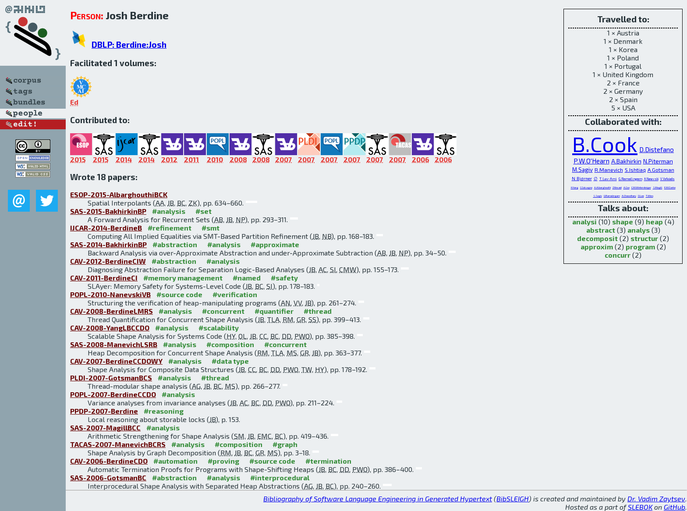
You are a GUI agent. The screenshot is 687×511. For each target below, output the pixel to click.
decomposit (597, 238)
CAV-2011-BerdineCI (104, 277)
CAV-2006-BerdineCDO (109, 461)
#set (203, 211)
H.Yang (574, 187)
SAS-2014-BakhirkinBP (108, 244)
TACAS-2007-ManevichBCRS (118, 444)
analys (638, 230)
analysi (584, 221)
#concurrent (223, 311)
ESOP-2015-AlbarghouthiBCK (118, 194)
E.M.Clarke (670, 187)
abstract (600, 230)
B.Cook (604, 143)
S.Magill (657, 187)
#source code (179, 294)
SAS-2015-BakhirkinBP (108, 211)
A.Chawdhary (629, 195)
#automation (175, 461)
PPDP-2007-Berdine (104, 411)
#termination (328, 461)
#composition (230, 344)
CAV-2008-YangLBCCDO (109, 327)
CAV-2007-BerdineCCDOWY (116, 361)
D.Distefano (656, 149)
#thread (318, 311)
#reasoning (164, 411)
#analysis (168, 211)
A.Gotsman (661, 170)
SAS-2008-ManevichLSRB (113, 344)
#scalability (218, 327)
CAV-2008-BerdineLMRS (111, 311)
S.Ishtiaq (635, 170)
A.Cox (626, 187)
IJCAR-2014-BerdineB (106, 228)
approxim (597, 246)
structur (644, 238)
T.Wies (649, 195)
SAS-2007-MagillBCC (105, 427)
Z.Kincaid (617, 187)
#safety (284, 277)
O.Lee (641, 195)
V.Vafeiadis (667, 179)
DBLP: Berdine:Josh (129, 44)
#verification (234, 294)
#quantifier (274, 311)
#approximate (275, 244)
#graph (285, 444)
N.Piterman (658, 161)
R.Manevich (609, 170)
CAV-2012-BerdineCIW (108, 261)
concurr (617, 255)
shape (622, 221)
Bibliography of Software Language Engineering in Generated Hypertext (377, 498)
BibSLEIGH (512, 498)
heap (654, 221)
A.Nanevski (651, 179)
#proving (223, 461)
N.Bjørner (582, 178)
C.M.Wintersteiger (641, 187)
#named (247, 277)
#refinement (169, 228)
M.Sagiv (582, 169)
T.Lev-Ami (608, 179)
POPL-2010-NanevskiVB (110, 294)
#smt (211, 228)
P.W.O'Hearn (591, 161)
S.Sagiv (597, 195)
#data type (230, 361)
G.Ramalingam (630, 179)
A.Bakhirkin (626, 161)
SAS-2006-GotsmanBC (108, 477)
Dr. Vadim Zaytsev (656, 498)
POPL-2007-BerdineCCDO (113, 394)
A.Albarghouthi (602, 187)
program (640, 246)
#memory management (183, 277)
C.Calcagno (586, 187)
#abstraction (174, 244)
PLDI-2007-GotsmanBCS (111, 377)
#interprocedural (279, 477)
